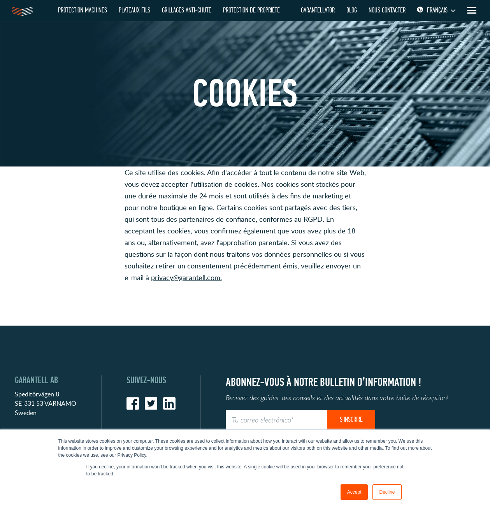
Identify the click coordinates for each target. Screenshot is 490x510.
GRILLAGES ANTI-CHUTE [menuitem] (186, 10)
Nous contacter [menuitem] (387, 10)
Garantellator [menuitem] (318, 10)
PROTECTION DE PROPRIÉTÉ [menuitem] (251, 10)
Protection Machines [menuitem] (82, 10)
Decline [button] (387, 492)
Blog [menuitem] (351, 10)
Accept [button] (354, 492)
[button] (245, 295)
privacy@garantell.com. (186, 277)
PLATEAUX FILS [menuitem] (134, 10)
